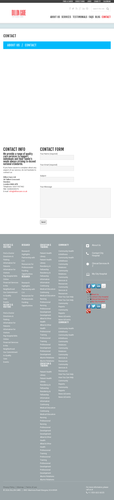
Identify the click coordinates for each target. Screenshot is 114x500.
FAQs (91, 17)
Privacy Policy (9, 487)
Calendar (107, 1)
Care (5, 299)
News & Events (64, 316)
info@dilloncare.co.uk (18, 191)
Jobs (89, 1)
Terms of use (31, 487)
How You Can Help (65, 297)
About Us (55, 17)
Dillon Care (19, 12)
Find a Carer (68, 1)
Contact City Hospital (97, 254)
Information (45, 279)
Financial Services (10, 283)
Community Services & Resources (63, 280)
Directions (80, 1)
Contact (106, 17)
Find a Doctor (8, 253)
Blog (97, 17)
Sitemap (20, 487)
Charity (97, 1)
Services (66, 17)
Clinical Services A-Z (99, 299)
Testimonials (80, 17)
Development (45, 312)
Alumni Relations (47, 358)
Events (6, 302)
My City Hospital (99, 274)
